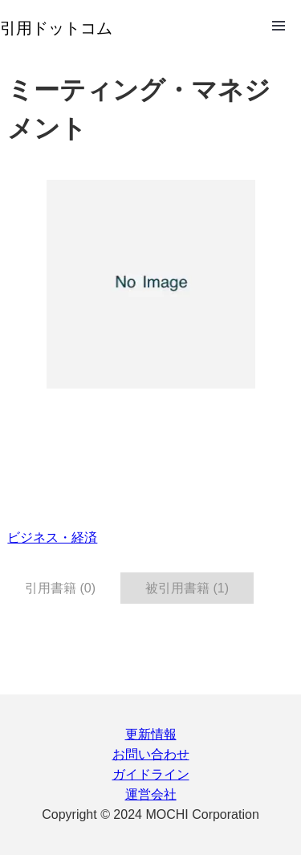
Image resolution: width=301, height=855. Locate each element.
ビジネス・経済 (52, 537)
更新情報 (151, 734)
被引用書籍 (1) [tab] (187, 588)
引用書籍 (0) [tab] (60, 588)
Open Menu (278, 26)
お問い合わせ (150, 754)
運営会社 (151, 794)
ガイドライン (150, 774)
